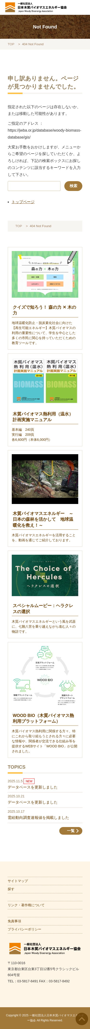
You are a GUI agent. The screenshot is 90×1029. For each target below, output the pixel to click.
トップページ (23, 202)
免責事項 (14, 921)
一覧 (71, 831)
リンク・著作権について (26, 905)
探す (11, 889)
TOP (11, 44)
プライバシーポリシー (24, 929)
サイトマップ (18, 881)
